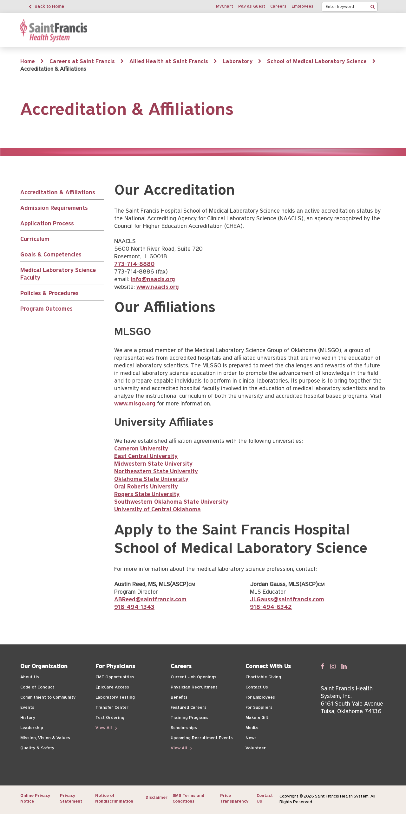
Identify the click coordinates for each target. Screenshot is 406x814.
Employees (302, 6)
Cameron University (141, 449)
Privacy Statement (71, 798)
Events (27, 707)
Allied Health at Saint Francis (168, 62)
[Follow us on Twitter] (333, 666)
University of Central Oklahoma (157, 510)
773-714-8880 (134, 265)
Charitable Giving (263, 677)
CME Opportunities (114, 677)
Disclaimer (156, 797)
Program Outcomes (46, 309)
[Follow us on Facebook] (322, 666)
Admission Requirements (54, 208)
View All (104, 728)
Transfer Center (111, 707)
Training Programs (189, 717)
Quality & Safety (37, 748)
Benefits (179, 697)
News (251, 738)
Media (252, 728)
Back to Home (49, 6)
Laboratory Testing (115, 697)
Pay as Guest (251, 6)
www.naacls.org (157, 287)
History (27, 717)
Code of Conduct (37, 687)
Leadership (31, 728)
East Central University (146, 457)
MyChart (224, 6)
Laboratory (237, 62)
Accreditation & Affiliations (57, 193)
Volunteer (256, 748)
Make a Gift (257, 717)
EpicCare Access (112, 687)
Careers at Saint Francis (82, 62)
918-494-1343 (134, 607)
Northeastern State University (156, 472)
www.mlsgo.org (134, 404)
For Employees (260, 697)
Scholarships (184, 728)
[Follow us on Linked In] (344, 666)
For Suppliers (259, 707)
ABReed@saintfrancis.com (150, 600)
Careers (278, 6)
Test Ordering (109, 717)
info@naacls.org (153, 280)
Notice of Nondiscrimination (114, 798)
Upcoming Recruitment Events (202, 738)
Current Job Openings (193, 677)
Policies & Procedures (49, 294)
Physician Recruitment (194, 687)
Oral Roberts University (146, 487)
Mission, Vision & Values (45, 738)
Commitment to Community (47, 697)
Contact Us (257, 687)
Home (27, 62)
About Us (29, 677)
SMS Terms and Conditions (188, 798)
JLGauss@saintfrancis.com (287, 600)
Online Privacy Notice (35, 798)
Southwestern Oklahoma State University (171, 502)
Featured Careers (188, 707)
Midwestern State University (153, 464)
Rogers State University (147, 495)
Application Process (47, 224)
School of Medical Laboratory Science (317, 62)
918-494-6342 (271, 607)
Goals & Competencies (51, 255)
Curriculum (34, 239)
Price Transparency (234, 798)
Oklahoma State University (151, 479)
